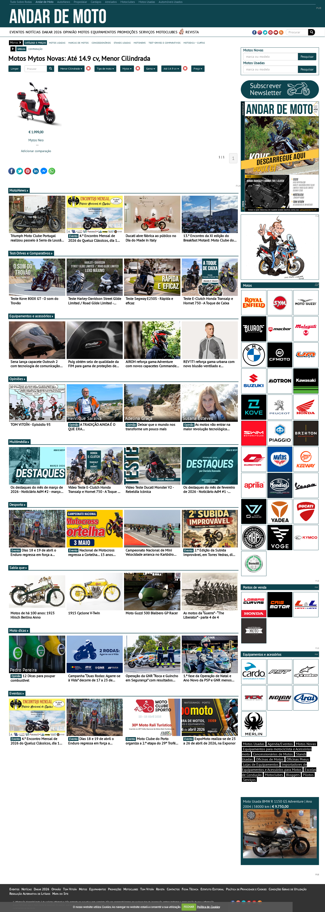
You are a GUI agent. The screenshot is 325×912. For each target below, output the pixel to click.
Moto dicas (19, 630)
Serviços (147, 32)
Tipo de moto (105, 68)
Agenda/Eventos (280, 744)
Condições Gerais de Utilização (287, 889)
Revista (192, 32)
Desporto (17, 504)
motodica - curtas (194, 42)
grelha (21, 49)
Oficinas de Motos (269, 759)
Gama (150, 68)
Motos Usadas (253, 744)
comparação (35, 49)
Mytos (127, 68)
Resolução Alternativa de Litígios (29, 894)
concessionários (101, 42)
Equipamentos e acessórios (31, 316)
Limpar (15, 68)
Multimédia (19, 441)
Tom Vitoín (70, 889)
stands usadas (122, 42)
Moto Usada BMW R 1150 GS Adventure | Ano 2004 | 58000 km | (280, 828)
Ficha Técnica (190, 889)
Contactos (173, 889)
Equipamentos (103, 32)
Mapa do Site (60, 894)
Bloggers (293, 774)
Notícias (33, 32)
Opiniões (17, 379)
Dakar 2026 (52, 32)
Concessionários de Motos (273, 754)
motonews (140, 42)
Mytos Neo (36, 140)
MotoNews (19, 190)
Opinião (70, 32)
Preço (198, 68)
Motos (83, 32)
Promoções (127, 32)
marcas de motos (78, 42)
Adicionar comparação (36, 151)
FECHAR (189, 907)
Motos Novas (306, 744)
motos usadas (57, 42)
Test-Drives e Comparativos (31, 253)
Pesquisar (307, 57)
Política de (208, 907)
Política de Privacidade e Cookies (246, 889)
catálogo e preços (35, 42)
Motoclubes (166, 32)
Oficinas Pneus (298, 759)
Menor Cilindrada (71, 68)
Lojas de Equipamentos (261, 764)
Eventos (17, 32)
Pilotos (308, 774)
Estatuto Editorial (212, 889)
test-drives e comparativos (164, 42)
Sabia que (18, 567)
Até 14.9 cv (171, 68)
